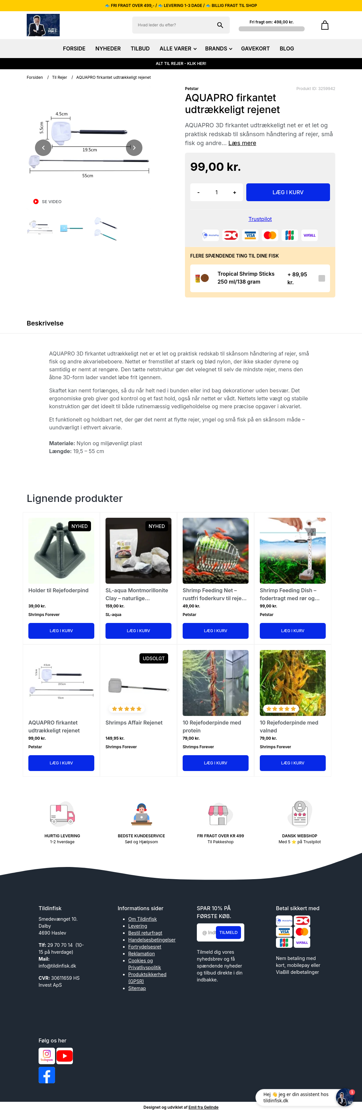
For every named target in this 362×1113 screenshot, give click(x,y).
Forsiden (35, 77)
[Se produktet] (202, 278)
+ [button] (234, 192)
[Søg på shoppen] (220, 25)
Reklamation (141, 953)
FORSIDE (74, 48)
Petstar (191, 88)
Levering (137, 926)
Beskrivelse (45, 323)
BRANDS (218, 48)
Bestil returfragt (145, 933)
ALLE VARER (177, 48)
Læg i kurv (61, 630)
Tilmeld (228, 932)
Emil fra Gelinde (204, 1107)
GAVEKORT (255, 48)
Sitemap (137, 988)
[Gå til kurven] (325, 25)
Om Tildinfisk (142, 919)
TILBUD (140, 48)
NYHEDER (108, 48)
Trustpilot (260, 219)
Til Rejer (59, 77)
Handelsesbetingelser (152, 940)
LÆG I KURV (288, 192)
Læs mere (242, 142)
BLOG (287, 48)
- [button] (198, 192)
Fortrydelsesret (144, 946)
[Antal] (216, 192)
